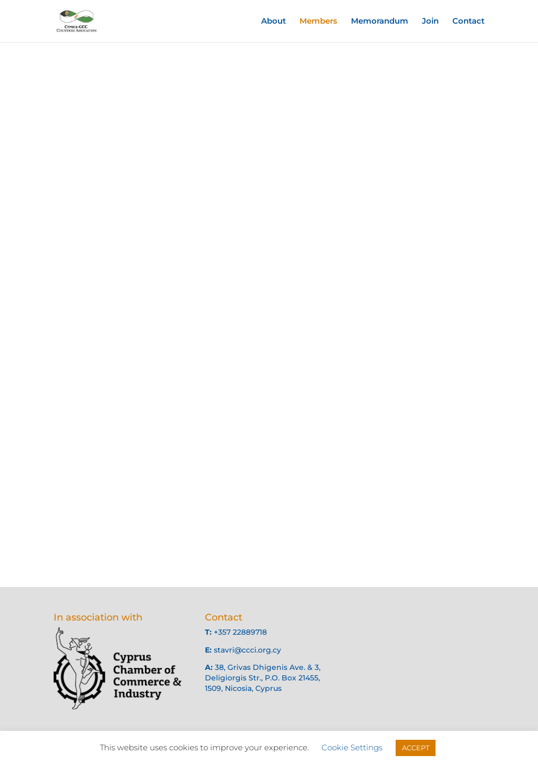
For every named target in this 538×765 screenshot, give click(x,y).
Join (430, 21)
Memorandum (379, 21)
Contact (468, 21)
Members (318, 21)
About (273, 21)
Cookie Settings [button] (352, 747)
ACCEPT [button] (415, 747)
